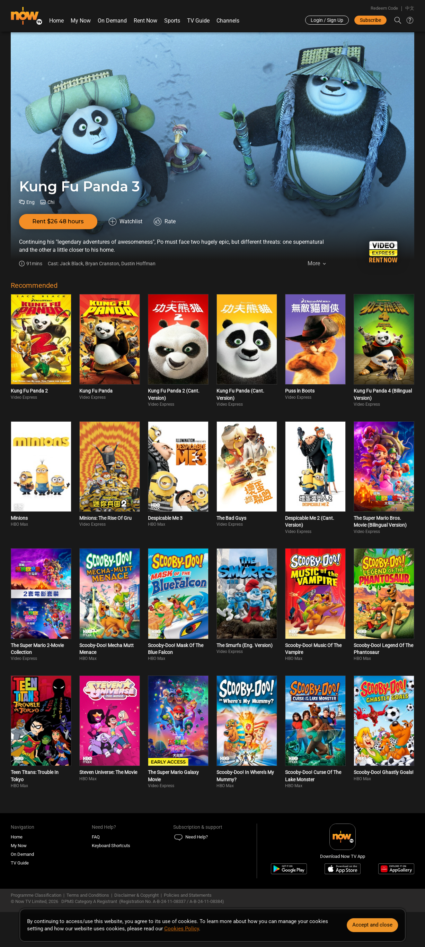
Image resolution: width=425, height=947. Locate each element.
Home (56, 20)
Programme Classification (36, 895)
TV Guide (198, 20)
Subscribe (370, 20)
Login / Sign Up (327, 20)
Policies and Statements (188, 895)
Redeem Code (384, 8)
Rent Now (145, 20)
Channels (227, 20)
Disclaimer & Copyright (136, 895)
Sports (172, 20)
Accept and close (372, 925)
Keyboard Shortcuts (111, 845)
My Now (81, 20)
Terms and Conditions (88, 895)
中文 (409, 8)
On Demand (112, 20)
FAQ (96, 837)
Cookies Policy (181, 929)
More (314, 263)
